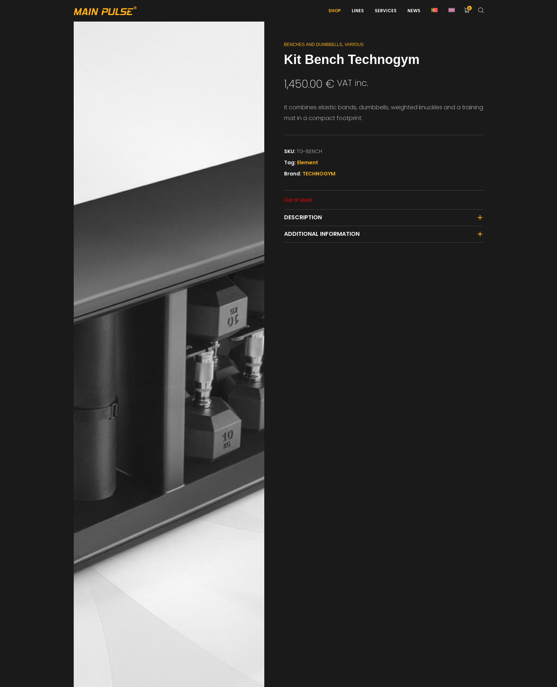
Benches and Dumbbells (313, 44)
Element (307, 162)
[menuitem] (434, 11)
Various (354, 44)
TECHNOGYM (318, 173)
